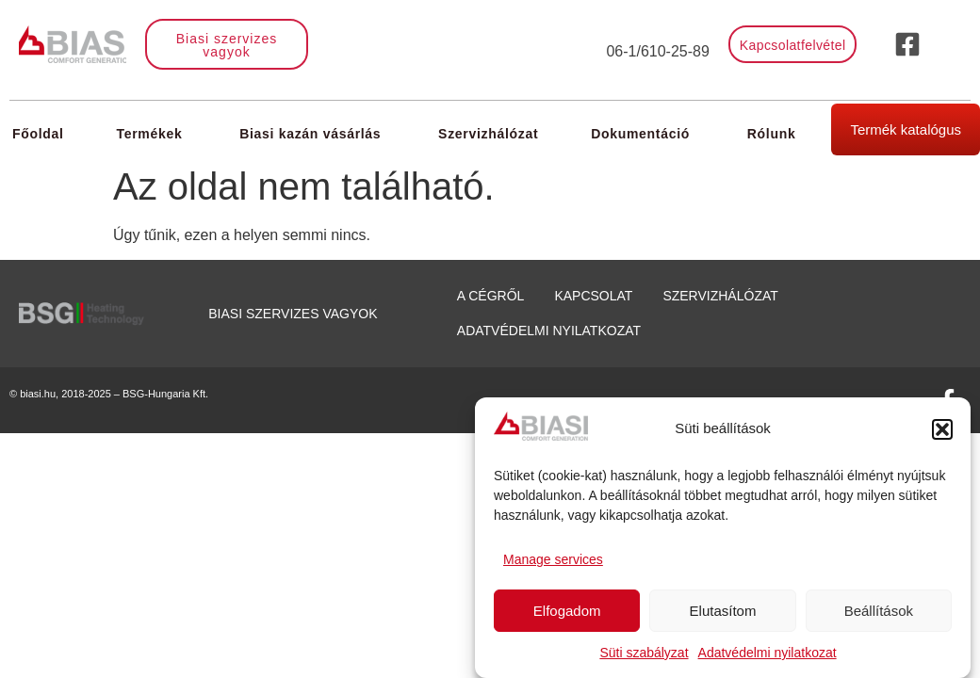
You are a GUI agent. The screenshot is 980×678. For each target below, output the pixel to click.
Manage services (553, 559)
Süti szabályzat (643, 652)
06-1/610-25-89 (657, 51)
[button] (942, 429)
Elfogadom (567, 611)
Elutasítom (723, 611)
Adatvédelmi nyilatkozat (767, 652)
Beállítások (878, 611)
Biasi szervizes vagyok (292, 313)
